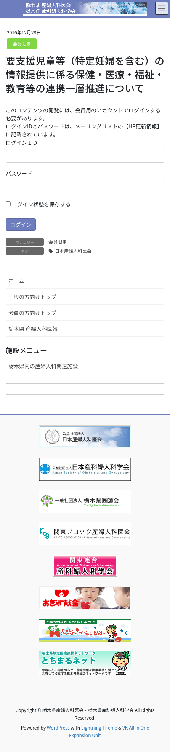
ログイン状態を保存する (38, 204)
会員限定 (22, 43)
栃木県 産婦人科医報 (33, 328)
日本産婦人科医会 (73, 250)
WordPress (58, 727)
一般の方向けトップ (32, 296)
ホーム (16, 280)
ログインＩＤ (22, 142)
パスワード (19, 173)
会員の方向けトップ (32, 312)
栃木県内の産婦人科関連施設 (43, 366)
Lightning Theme (99, 727)
